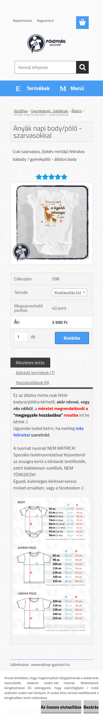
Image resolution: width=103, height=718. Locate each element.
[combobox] (69, 292)
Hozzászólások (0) (32, 382)
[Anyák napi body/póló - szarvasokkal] (52, 184)
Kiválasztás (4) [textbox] (67, 292)
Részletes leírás (30, 362)
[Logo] (51, 43)
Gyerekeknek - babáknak (49, 111)
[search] (82, 67)
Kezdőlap (21, 111)
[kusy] (21, 337)
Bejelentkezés (22, 20)
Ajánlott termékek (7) (35, 372)
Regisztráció (45, 20)
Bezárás (91, 707)
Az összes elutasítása (61, 707)
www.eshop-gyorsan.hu (50, 664)
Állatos (76, 111)
